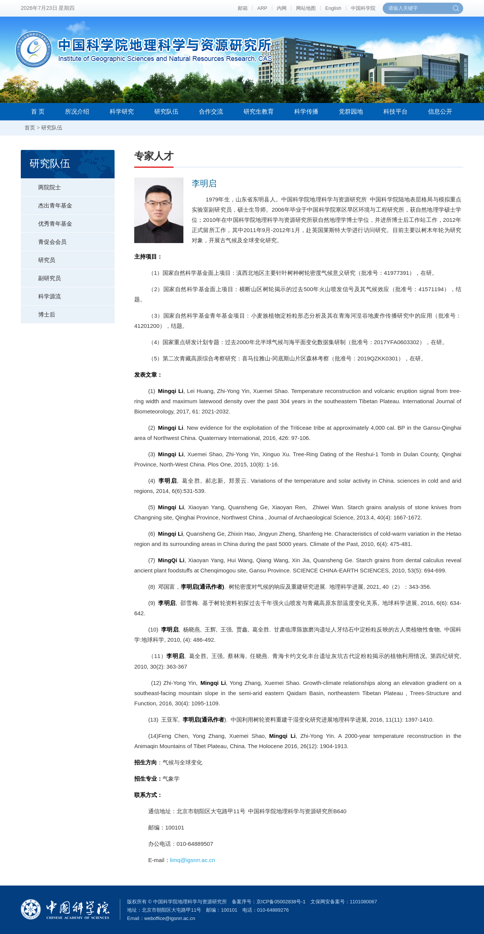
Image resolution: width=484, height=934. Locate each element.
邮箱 (243, 8)
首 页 (38, 111)
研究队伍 (166, 111)
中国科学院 (363, 8)
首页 (30, 128)
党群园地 (351, 111)
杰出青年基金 (46, 202)
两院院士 (41, 184)
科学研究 (122, 111)
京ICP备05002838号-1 (281, 901)
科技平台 (395, 111)
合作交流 (211, 111)
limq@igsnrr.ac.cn (192, 860)
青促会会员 (44, 239)
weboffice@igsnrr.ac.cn (169, 918)
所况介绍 (77, 111)
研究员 (38, 257)
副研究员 (41, 275)
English (333, 8)
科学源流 (41, 293)
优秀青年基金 (46, 221)
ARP (262, 8)
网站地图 (306, 8)
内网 (282, 8)
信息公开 (440, 111)
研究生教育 (259, 111)
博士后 (38, 312)
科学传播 (306, 111)
